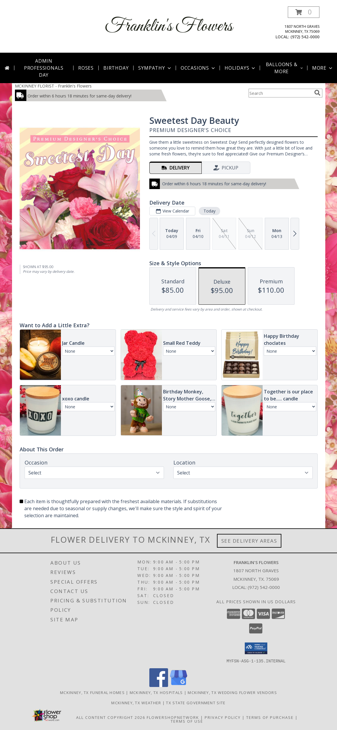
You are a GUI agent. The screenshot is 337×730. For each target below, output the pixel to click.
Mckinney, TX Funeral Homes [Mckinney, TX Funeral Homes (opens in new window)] (92, 692)
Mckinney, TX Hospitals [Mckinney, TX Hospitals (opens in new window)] (156, 692)
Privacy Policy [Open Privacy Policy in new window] (223, 717)
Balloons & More (285, 68)
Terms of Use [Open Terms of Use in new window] (187, 721)
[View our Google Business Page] (178, 685)
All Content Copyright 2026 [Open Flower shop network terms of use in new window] (110, 717)
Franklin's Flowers (168, 26)
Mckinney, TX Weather (136, 702)
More (322, 68)
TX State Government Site (195, 702)
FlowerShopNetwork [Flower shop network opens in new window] (173, 717)
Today (209, 211)
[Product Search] (280, 93)
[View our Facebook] (158, 685)
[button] (303, 12)
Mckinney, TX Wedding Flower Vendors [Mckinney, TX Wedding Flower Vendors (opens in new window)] (232, 692)
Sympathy (155, 68)
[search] (317, 93)
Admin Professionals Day (44, 68)
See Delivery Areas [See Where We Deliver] (249, 540)
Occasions (198, 68)
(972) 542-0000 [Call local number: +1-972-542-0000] (304, 37)
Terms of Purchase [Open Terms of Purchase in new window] (270, 717)
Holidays (240, 68)
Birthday (116, 68)
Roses (86, 68)
